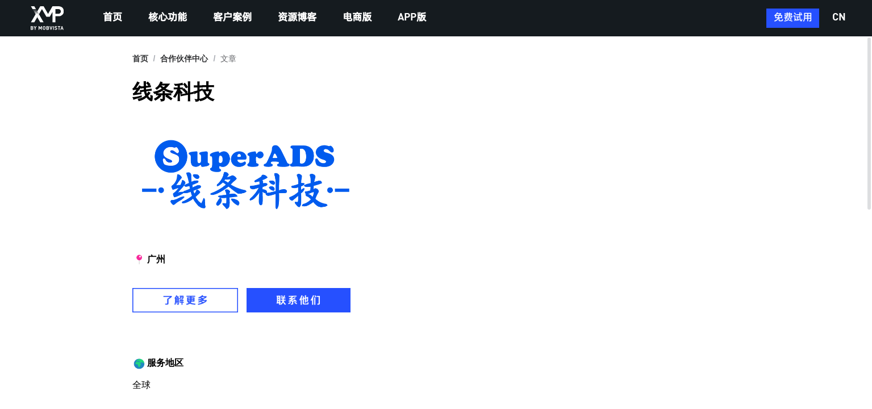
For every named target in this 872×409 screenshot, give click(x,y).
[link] (184, 58)
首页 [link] (140, 58)
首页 (112, 18)
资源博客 (297, 18)
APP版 (412, 18)
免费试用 (793, 18)
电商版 (357, 18)
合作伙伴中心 (184, 58)
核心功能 (167, 18)
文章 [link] (228, 58)
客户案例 (232, 18)
